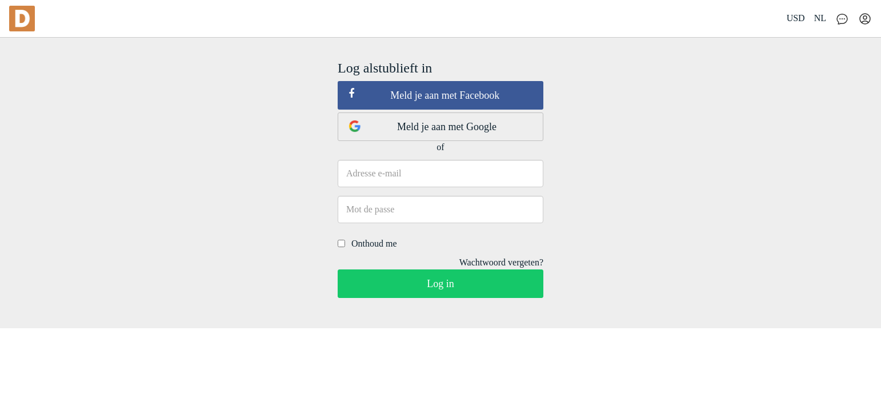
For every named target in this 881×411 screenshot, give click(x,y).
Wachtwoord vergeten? (501, 262)
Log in (440, 283)
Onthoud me (367, 243)
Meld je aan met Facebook (424, 94)
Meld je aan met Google (422, 126)
